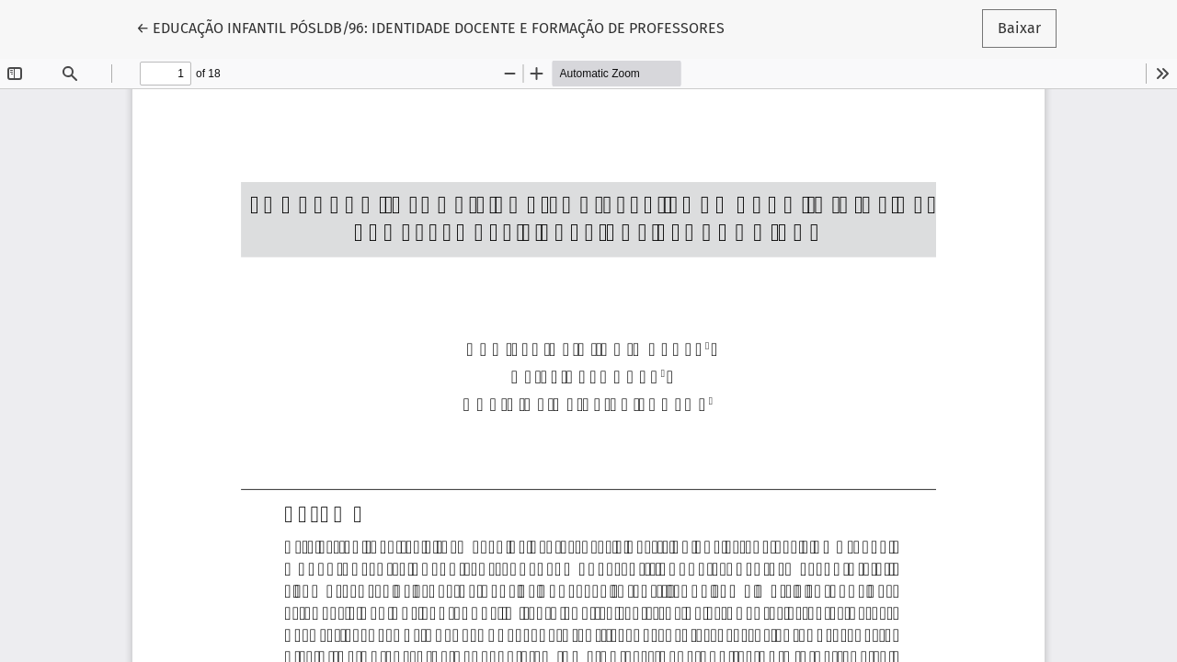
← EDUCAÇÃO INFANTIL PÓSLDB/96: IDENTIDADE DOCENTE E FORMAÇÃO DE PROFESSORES (430, 27)
